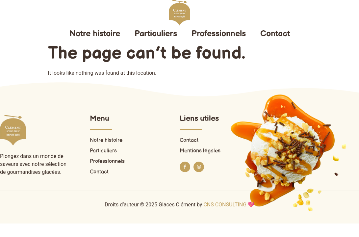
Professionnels (219, 34)
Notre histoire (94, 34)
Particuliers (156, 34)
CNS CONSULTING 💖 (228, 204)
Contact (275, 34)
